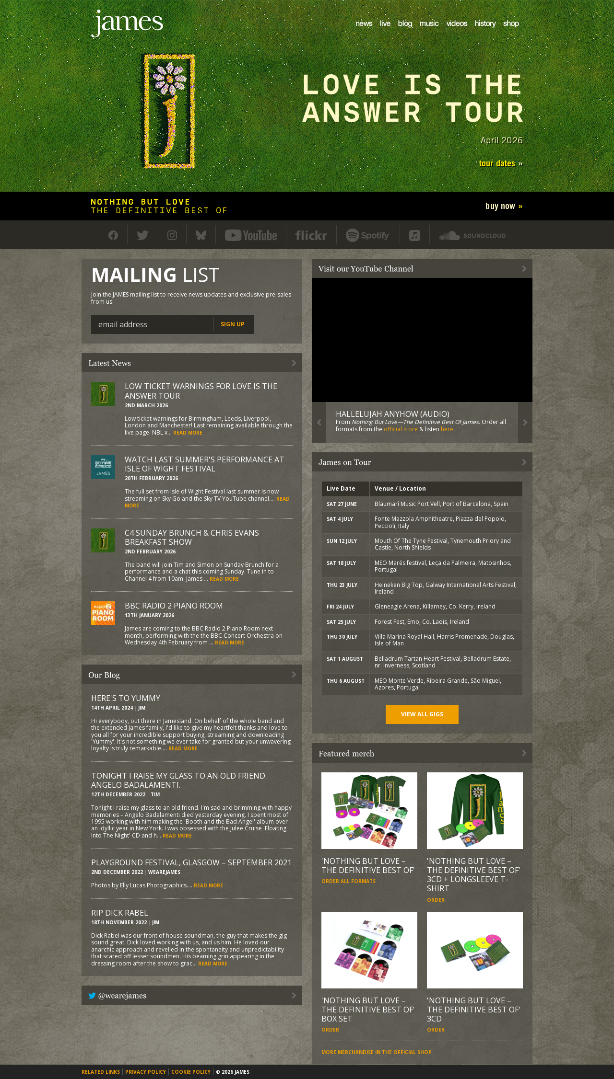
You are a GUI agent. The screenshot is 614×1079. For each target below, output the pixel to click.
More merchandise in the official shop (376, 1052)
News (358, 31)
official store (401, 429)
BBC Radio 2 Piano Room (174, 605)
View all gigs (422, 714)
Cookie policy (191, 1071)
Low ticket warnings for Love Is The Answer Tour (201, 391)
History (479, 31)
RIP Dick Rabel (119, 912)
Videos (450, 31)
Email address (123, 324)
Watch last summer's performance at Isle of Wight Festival (204, 464)
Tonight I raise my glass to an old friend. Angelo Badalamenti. (179, 780)
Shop (505, 31)
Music (422, 31)
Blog (398, 31)
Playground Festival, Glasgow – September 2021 (191, 862)
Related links (101, 1071)
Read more (187, 432)
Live (380, 31)
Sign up (233, 324)
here (447, 429)
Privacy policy (145, 1071)
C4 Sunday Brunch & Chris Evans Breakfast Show (192, 537)
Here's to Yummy (125, 698)
